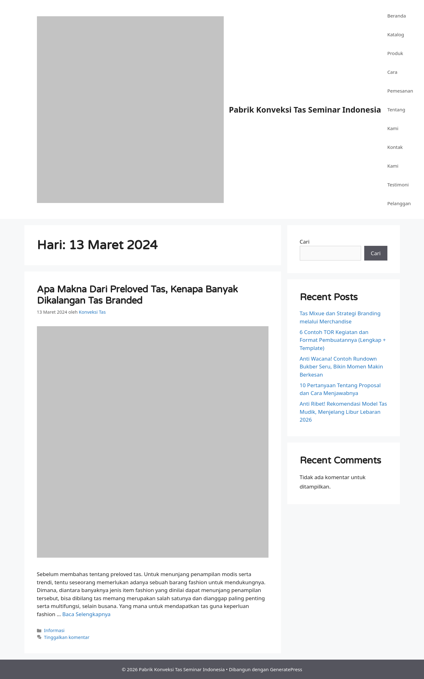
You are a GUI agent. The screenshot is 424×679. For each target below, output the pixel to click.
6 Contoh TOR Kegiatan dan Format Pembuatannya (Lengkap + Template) (343, 340)
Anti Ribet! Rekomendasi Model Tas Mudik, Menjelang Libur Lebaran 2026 (343, 411)
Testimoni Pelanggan (399, 193)
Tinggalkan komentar (66, 637)
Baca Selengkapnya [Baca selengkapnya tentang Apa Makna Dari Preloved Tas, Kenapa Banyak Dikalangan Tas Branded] (86, 614)
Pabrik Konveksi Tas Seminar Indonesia (305, 109)
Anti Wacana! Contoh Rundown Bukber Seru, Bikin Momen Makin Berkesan (341, 366)
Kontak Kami (395, 156)
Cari (305, 241)
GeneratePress (286, 669)
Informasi (54, 630)
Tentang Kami (396, 118)
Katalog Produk (395, 43)
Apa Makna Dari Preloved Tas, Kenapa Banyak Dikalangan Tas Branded (137, 295)
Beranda (396, 16)
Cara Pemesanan (400, 81)
